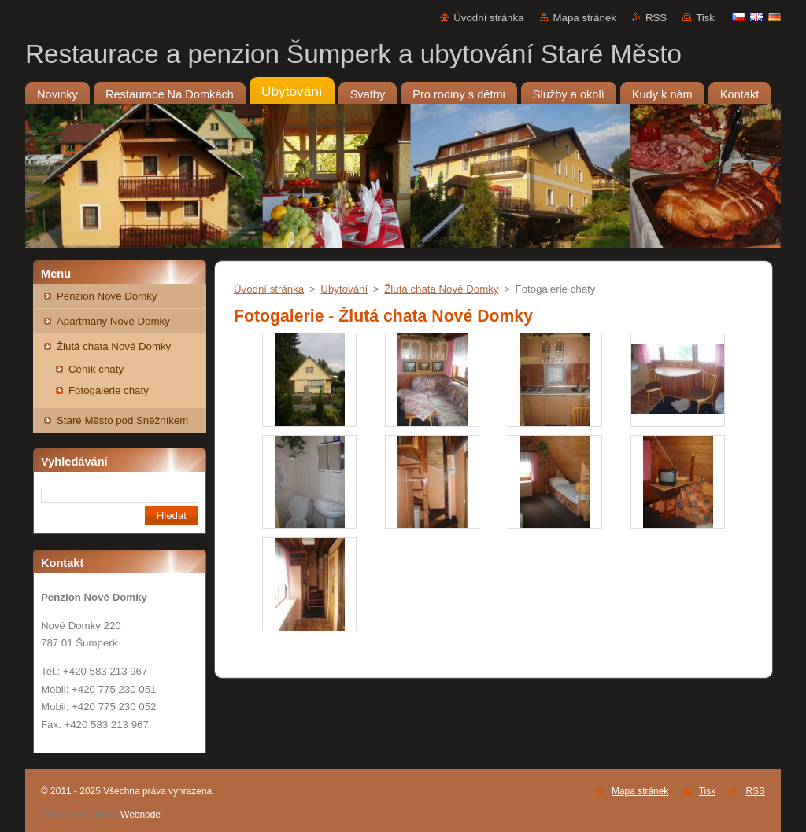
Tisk (705, 18)
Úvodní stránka (488, 18)
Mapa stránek (584, 18)
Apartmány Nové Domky (113, 321)
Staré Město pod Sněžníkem (122, 420)
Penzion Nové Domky (107, 296)
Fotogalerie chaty (108, 390)
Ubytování (344, 289)
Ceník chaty (96, 369)
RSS (656, 18)
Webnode (140, 814)
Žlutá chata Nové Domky (114, 346)
